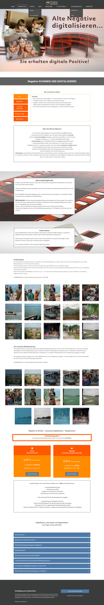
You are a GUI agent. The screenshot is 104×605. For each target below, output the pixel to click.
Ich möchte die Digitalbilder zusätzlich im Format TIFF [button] (30, 566)
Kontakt (89, 6)
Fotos (32, 6)
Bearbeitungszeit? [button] (20, 550)
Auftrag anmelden (32, 474)
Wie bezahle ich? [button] (20, 535)
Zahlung (48, 6)
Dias (13, 6)
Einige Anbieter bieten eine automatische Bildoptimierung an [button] (32, 560)
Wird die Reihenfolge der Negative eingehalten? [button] (28, 545)
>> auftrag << (61, 6)
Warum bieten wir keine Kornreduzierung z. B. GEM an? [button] (30, 571)
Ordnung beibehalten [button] (19, 107)
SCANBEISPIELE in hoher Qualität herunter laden (28, 277)
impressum (24, 601)
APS (40, 6)
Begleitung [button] (19, 101)
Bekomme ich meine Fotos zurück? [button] (25, 540)
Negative (22, 6)
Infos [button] (19, 96)
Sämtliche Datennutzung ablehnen (75, 595)
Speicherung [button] (19, 119)
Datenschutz (76, 6)
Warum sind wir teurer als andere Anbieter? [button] (27, 555)
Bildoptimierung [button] (19, 114)
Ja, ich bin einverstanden (75, 591)
